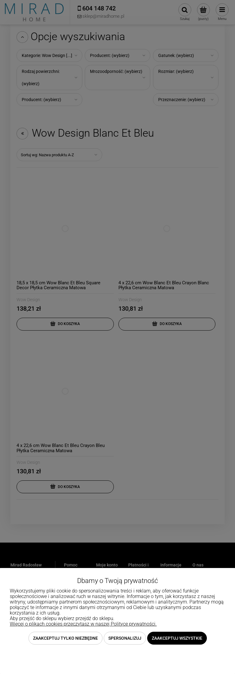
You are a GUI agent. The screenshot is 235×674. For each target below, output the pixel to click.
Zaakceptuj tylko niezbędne (65, 638)
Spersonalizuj (124, 638)
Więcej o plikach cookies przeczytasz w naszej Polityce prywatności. (83, 624)
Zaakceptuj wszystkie (177, 638)
